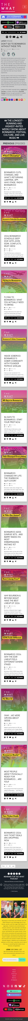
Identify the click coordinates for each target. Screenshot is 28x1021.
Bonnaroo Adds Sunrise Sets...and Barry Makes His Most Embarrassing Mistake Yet (13, 538)
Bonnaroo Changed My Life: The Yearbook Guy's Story (13, 477)
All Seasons (14, 980)
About (14, 971)
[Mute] (21, 32)
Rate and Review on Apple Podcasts (14, 881)
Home (14, 969)
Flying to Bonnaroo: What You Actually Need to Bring (14, 301)
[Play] (3, 32)
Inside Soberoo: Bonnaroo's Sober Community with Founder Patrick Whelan (13, 361)
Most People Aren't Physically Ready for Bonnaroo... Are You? (13, 776)
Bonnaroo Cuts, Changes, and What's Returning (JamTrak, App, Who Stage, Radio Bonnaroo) (13, 178)
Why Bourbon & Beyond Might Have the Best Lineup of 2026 (12, 599)
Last (13, 866)
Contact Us (14, 991)
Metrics (14, 978)
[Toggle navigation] (25, 6)
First (3, 866)
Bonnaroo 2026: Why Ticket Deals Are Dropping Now (13, 836)
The (8, 6)
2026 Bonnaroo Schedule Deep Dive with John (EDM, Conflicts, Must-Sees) (12, 241)
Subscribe (22, 959)
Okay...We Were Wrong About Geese (12, 718)
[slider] (12, 32)
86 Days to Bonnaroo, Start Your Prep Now (13, 419)
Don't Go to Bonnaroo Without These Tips (13, 45)
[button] (20, 37)
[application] (14, 32)
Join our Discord (14, 995)
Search (14, 975)
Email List (14, 973)
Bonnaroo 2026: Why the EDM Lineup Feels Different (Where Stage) (13, 659)
